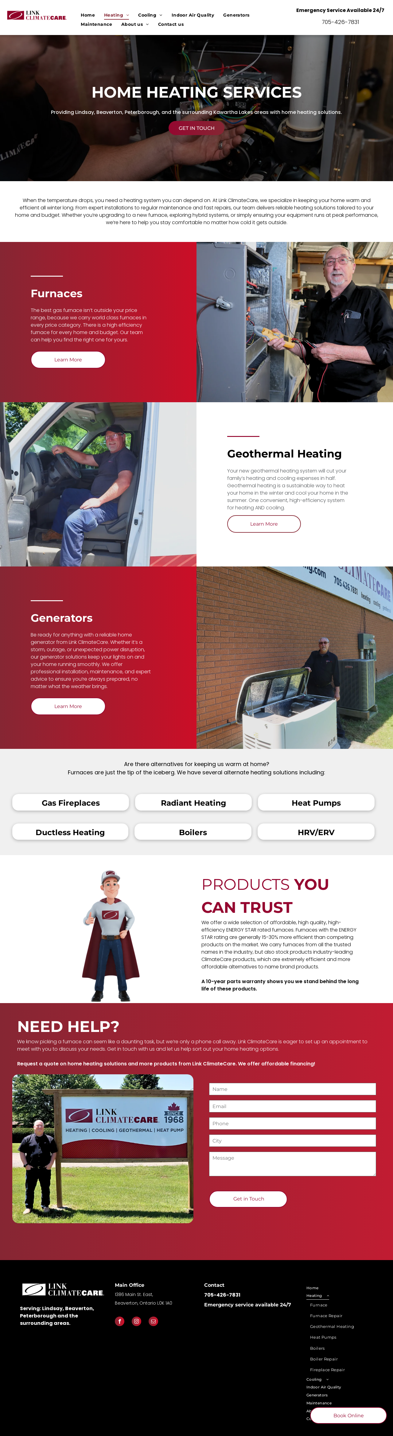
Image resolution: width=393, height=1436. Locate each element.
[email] (153, 1322)
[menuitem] (87, 15)
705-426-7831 (340, 22)
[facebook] (119, 1322)
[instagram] (136, 1322)
